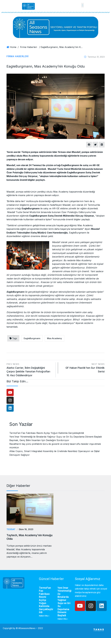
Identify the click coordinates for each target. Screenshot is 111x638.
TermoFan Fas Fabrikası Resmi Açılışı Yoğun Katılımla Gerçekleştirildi (46, 433)
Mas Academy (54, 338)
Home (13, 47)
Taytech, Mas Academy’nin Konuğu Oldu (25, 536)
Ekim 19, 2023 (25, 529)
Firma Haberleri (28, 47)
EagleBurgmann (32, 338)
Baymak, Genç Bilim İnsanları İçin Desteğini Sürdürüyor (39, 440)
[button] (82, 5)
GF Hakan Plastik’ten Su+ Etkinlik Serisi (83, 367)
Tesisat (11, 529)
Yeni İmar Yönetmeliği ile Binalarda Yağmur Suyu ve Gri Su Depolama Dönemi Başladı (55, 436)
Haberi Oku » (44, 615)
